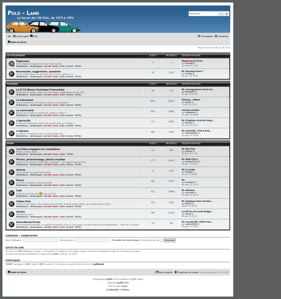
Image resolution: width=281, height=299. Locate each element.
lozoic (55, 66)
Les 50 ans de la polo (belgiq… (197, 211)
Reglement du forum (192, 61)
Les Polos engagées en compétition (38, 149)
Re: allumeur (188, 190)
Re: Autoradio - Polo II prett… (197, 131)
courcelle (189, 192)
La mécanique (24, 99)
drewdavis (190, 112)
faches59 (189, 91)
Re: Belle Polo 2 (190, 159)
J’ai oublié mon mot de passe (125, 240)
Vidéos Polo (23, 201)
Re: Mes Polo (188, 149)
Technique (12, 84)
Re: (183, 180)
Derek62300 (191, 133)
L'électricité (23, 120)
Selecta (20, 169)
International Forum (28, 222)
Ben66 (188, 123)
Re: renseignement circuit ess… (198, 89)
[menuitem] (34, 36)
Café (19, 190)
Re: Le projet (188, 169)
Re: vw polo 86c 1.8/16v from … (198, 222)
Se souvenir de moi (152, 240)
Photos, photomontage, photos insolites (40, 159)
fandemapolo (36, 66)
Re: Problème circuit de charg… (198, 120)
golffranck (99, 264)
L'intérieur (22, 131)
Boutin (188, 203)
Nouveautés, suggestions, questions (38, 71)
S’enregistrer (29, 235)
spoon (188, 102)
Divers (10, 143)
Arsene (69, 66)
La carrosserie (25, 110)
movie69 (189, 182)
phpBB (109, 279)
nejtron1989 (191, 224)
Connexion (11, 235)
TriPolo (77, 66)
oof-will (47, 66)
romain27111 (191, 161)
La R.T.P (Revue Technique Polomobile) (40, 89)
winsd (188, 214)
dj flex (62, 66)
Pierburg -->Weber (191, 99)
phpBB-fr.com (123, 283)
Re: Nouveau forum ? (192, 71)
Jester (124, 286)
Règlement (22, 61)
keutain (188, 73)
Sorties (20, 211)
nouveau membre (190, 110)
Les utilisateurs (15, 55)
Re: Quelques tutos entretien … (198, 201)
